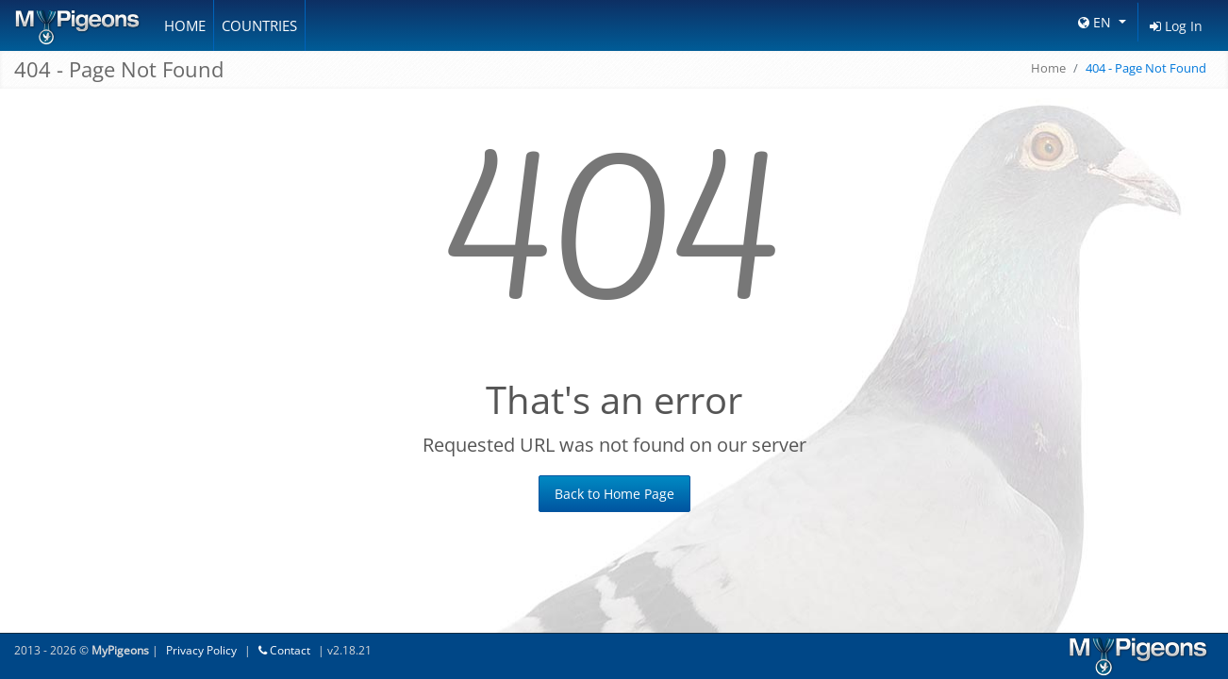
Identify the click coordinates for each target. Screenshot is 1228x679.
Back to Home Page (614, 494)
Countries (259, 25)
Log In (1176, 26)
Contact (284, 650)
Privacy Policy (201, 650)
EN (1096, 22)
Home (185, 25)
